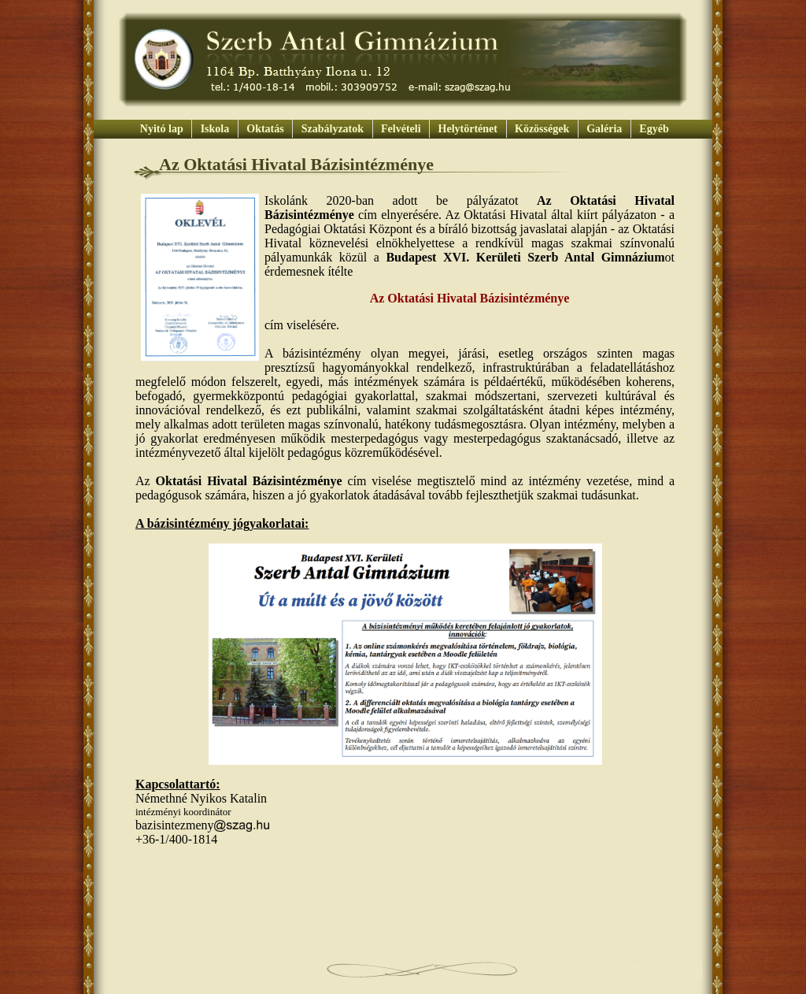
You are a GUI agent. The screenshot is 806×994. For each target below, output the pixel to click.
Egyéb (653, 129)
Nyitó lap (161, 129)
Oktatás (265, 129)
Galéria (604, 129)
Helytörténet (467, 129)
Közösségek (542, 129)
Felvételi (401, 129)
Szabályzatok (332, 129)
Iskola (215, 129)
